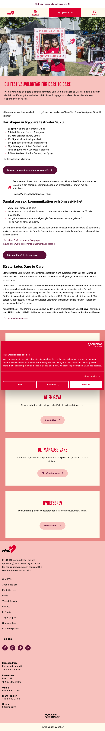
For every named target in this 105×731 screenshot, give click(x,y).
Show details (90, 376)
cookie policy (41, 366)
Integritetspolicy (10, 628)
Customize (52, 384)
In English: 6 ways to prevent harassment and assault (29, 244)
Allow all (86, 384)
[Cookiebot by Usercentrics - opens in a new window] (90, 345)
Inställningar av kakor (53, 727)
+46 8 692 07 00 (11, 690)
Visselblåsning (9, 601)
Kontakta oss (8, 590)
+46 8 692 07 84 (11, 698)
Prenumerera (50, 525)
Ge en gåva (50, 419)
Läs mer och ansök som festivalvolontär (28, 170)
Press (5, 595)
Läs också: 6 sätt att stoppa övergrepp (21, 240)
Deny (19, 384)
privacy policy (22, 366)
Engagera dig (63, 13)
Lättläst (6, 606)
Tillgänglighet (9, 617)
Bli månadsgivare (51, 473)
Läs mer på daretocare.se (15, 318)
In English (7, 612)
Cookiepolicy (9, 623)
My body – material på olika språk (51, 4)
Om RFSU (7, 579)
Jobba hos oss (9, 584)
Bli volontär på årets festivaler (22, 255)
